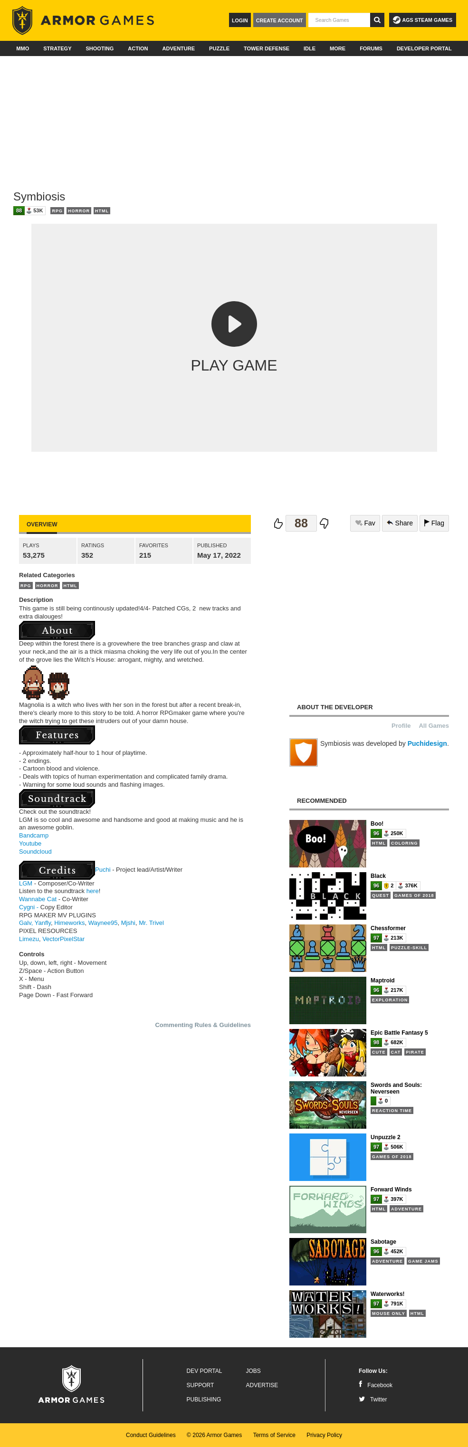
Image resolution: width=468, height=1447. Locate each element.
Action (138, 48)
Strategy (57, 48)
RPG (57, 211)
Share (400, 523)
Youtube (30, 843)
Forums (371, 48)
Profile (401, 725)
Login (240, 20)
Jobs (253, 1371)
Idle (309, 48)
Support (200, 1385)
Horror (79, 211)
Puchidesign (427, 743)
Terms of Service (274, 1435)
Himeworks (69, 922)
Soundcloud (35, 851)
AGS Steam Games (422, 20)
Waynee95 (103, 922)
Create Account (279, 20)
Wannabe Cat (38, 899)
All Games (434, 725)
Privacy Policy (324, 1435)
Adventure (178, 48)
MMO (22, 48)
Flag (434, 523)
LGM (25, 883)
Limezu (29, 938)
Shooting (100, 48)
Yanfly (43, 922)
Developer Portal (424, 48)
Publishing (204, 1399)
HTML (102, 211)
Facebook (375, 1385)
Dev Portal (204, 1371)
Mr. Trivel (151, 922)
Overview (42, 524)
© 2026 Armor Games (214, 1435)
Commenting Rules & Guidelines (203, 1024)
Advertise (262, 1385)
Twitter (373, 1399)
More (337, 48)
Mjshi (128, 922)
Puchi (103, 869)
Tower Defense (266, 48)
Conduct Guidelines (151, 1435)
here (92, 891)
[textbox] (339, 20)
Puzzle (219, 48)
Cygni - (28, 907)
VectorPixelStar (63, 938)
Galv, (26, 922)
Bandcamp (33, 835)
